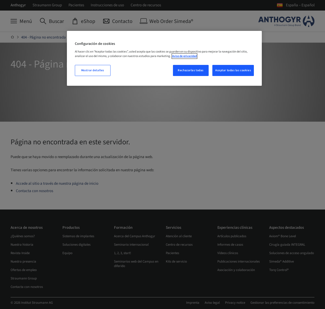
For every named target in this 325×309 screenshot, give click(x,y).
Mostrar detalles (92, 70)
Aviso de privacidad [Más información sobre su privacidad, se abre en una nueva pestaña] (184, 56)
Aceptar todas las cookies (233, 70)
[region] (164, 58)
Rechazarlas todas (191, 70)
